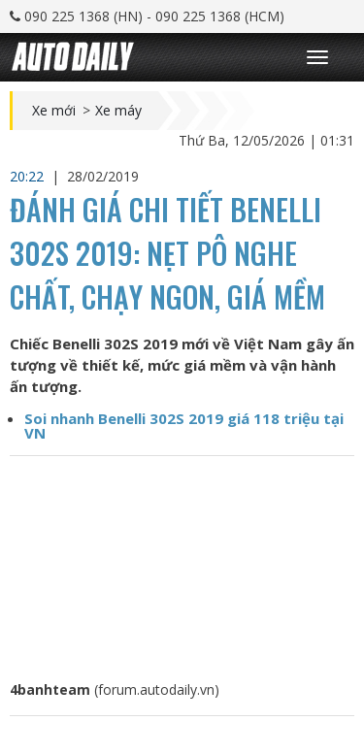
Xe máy (118, 110)
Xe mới (54, 110)
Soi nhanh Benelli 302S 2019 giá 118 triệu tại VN (184, 426)
